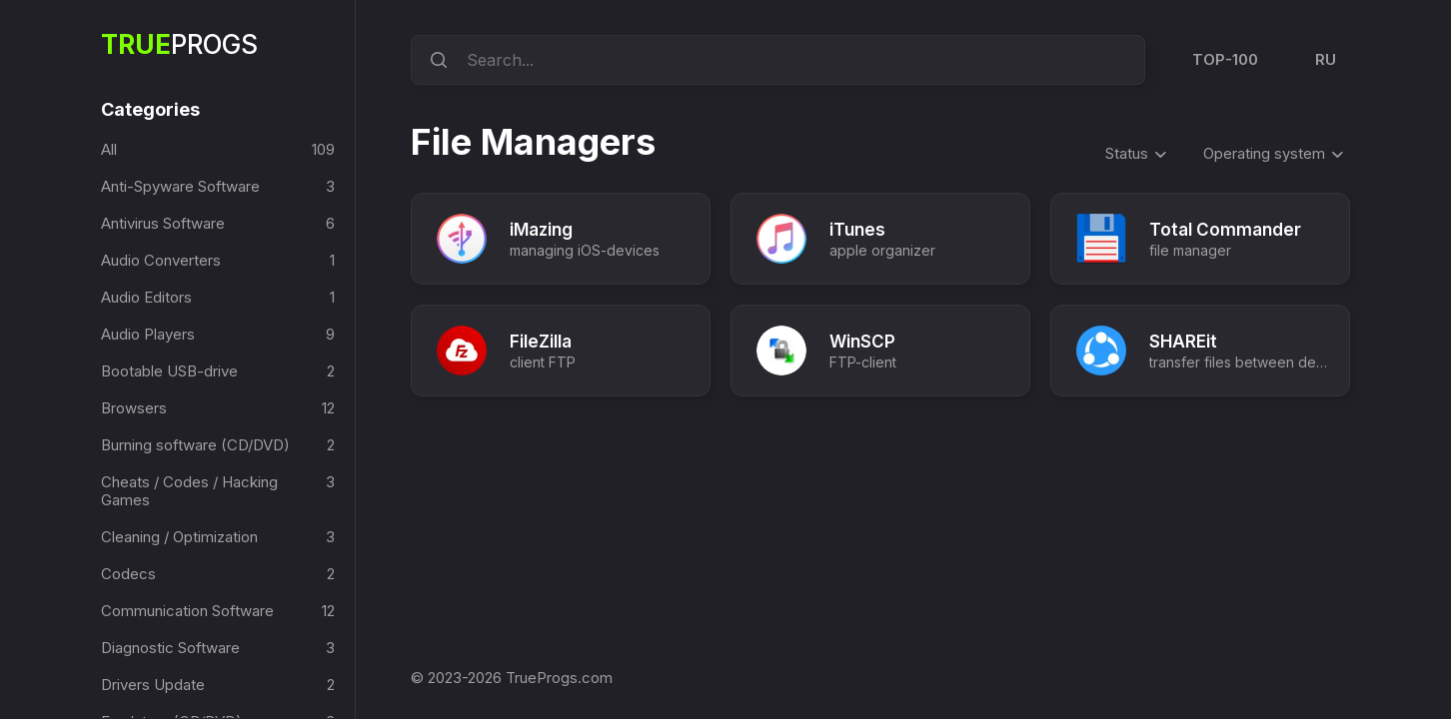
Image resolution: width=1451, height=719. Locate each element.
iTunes (857, 230)
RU (1325, 59)
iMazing (541, 230)
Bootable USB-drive (169, 370)
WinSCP (862, 342)
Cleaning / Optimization (179, 536)
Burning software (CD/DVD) (195, 444)
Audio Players (148, 334)
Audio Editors (146, 297)
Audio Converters (161, 260)
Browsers (134, 407)
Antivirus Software (163, 223)
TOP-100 (1225, 59)
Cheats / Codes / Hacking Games (189, 490)
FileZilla (541, 342)
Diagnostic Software (170, 647)
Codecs (128, 573)
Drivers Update (153, 684)
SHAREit (1183, 342)
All (109, 149)
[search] (436, 60)
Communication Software (187, 610)
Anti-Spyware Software (180, 186)
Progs (179, 44)
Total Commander (1225, 230)
